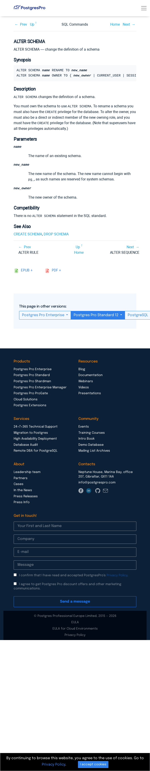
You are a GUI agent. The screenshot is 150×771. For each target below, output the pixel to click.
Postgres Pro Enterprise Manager (40, 386)
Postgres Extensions (30, 404)
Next (126, 24)
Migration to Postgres (31, 432)
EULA (75, 621)
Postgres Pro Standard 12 (96, 314)
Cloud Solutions (26, 398)
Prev (23, 24)
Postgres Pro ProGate (31, 392)
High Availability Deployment (35, 438)
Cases (18, 483)
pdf (55, 270)
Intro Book (86, 438)
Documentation (90, 374)
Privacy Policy (117, 574)
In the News (23, 489)
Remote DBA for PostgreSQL (36, 450)
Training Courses (91, 432)
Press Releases (26, 495)
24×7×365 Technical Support (36, 426)
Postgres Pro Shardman (32, 380)
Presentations (89, 392)
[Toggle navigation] (144, 8)
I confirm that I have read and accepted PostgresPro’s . (73, 574)
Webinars (85, 380)
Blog (81, 368)
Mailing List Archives (94, 450)
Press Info (22, 501)
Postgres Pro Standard (32, 374)
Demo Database (91, 444)
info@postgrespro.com (96, 481)
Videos (83, 386)
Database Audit (26, 444)
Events (83, 426)
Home (115, 24)
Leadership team (27, 471)
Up (32, 24)
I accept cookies (93, 764)
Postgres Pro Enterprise (43, 314)
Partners (21, 477)
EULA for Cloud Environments (75, 628)
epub (25, 270)
